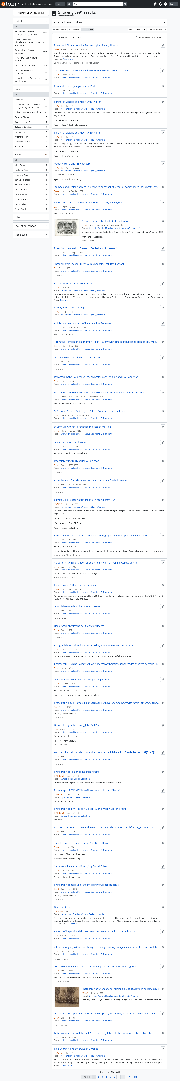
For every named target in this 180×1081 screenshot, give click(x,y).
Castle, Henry (30, 190)
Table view (87, 29)
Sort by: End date (136, 29)
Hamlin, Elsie (30, 147)
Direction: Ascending (156, 29)
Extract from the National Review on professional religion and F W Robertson (96, 377)
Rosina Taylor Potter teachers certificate (76, 585)
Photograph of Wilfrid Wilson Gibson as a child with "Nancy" (87, 790)
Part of (18, 21)
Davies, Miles (30, 205)
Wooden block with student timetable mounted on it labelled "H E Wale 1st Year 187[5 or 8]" (104, 752)
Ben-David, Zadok (30, 180)
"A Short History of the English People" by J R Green (82, 679)
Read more (68, 59)
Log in (173, 4)
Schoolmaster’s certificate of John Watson (77, 357)
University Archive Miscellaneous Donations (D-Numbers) (30, 42)
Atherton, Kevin (30, 175)
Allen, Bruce (30, 166)
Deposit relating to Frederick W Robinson (76, 460)
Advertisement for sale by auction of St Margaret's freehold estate (90, 480)
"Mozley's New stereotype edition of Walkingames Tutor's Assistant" (91, 70)
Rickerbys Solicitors (30, 128)
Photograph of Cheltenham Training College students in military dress (120, 988)
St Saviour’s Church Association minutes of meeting (82, 426)
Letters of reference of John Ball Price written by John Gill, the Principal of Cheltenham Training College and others (106, 1033)
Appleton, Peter (30, 171)
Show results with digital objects (150, 37)
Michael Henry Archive (30, 66)
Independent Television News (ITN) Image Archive (30, 33)
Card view (74, 29)
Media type (21, 234)
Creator (19, 89)
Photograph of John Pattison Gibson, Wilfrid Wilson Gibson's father (90, 808)
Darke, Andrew (30, 200)
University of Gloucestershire (30, 113)
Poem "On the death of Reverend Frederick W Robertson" (85, 248)
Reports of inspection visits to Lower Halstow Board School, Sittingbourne (94, 931)
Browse (60, 4)
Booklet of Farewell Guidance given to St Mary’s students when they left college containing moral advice (106, 827)
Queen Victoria (62, 907)
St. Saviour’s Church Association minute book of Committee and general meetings (99, 392)
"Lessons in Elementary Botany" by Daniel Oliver (80, 866)
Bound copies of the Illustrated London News (107, 221)
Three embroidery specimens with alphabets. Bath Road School (89, 263)
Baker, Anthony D (30, 123)
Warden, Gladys (30, 118)
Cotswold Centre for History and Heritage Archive (30, 79)
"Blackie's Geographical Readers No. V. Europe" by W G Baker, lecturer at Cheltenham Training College (106, 1013)
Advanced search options (68, 22)
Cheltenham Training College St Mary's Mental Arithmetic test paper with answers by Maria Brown (106, 663)
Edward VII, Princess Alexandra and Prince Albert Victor (84, 499)
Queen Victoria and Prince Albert (72, 163)
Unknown (30, 100)
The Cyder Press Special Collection (30, 72)
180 (128, 1077)
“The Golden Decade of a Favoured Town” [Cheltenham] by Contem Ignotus (95, 966)
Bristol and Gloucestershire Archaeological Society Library (86, 45)
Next (135, 1077)
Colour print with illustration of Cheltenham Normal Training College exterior (96, 562)
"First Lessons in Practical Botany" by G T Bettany (81, 843)
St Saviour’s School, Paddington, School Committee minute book (89, 411)
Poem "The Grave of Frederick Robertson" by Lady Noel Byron (88, 202)
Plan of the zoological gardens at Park (74, 86)
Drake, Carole (30, 210)
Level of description (25, 225)
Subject (19, 217)
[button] (155, 4)
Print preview (59, 29)
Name (18, 154)
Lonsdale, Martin (30, 142)
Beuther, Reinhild (30, 185)
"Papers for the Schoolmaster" (70, 442)
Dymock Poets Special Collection (30, 51)
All (16, 26)
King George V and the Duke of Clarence (76, 1048)
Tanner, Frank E (30, 132)
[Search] (98, 4)
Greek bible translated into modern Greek (77, 606)
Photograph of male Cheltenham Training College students (86, 884)
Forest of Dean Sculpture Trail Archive (30, 59)
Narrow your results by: (31, 12)
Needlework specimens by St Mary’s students (79, 625)
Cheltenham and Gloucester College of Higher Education (30, 106)
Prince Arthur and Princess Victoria (73, 283)
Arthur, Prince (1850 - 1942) (69, 307)
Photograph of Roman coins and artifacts (76, 771)
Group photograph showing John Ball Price (77, 725)
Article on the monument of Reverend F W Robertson (83, 323)
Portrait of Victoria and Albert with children (77, 101)
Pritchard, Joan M (30, 137)
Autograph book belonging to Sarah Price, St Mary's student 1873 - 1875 (93, 645)
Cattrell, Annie (30, 195)
